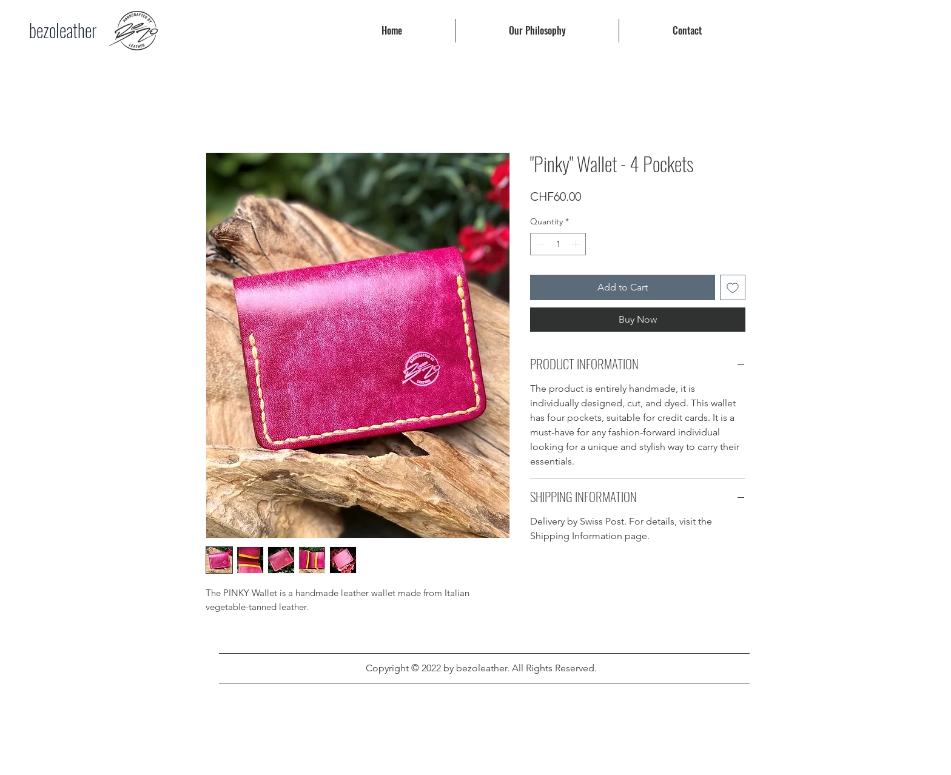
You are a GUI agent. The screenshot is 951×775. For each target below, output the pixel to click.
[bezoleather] (63, 30)
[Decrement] (539, 244)
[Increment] (576, 244)
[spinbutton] (558, 244)
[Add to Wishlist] (732, 287)
